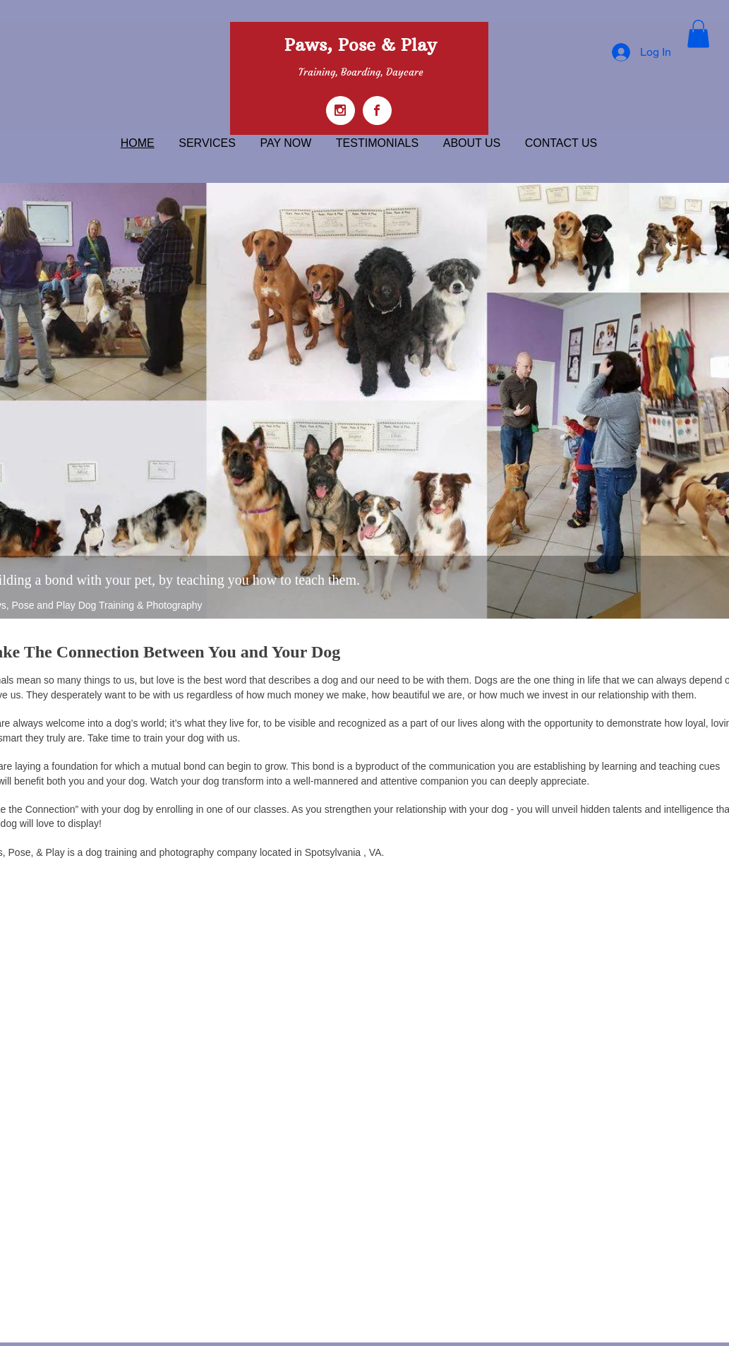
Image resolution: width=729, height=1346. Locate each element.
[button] (698, 33)
